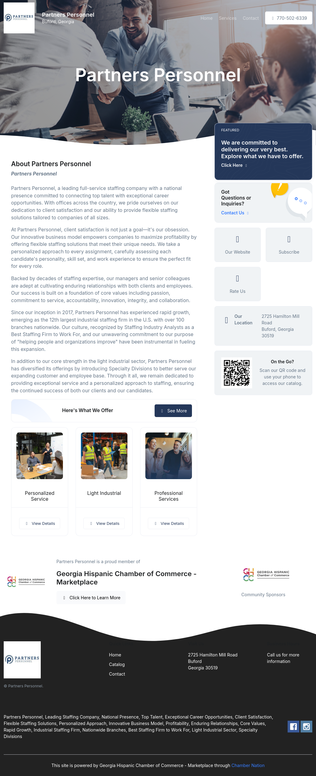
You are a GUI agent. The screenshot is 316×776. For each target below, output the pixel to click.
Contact (251, 18)
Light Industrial (104, 493)
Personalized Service (39, 496)
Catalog (117, 664)
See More (173, 410)
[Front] (20, 17)
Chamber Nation (248, 765)
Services (227, 18)
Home (207, 18)
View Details (39, 523)
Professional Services (168, 496)
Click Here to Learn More (91, 597)
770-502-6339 (288, 18)
